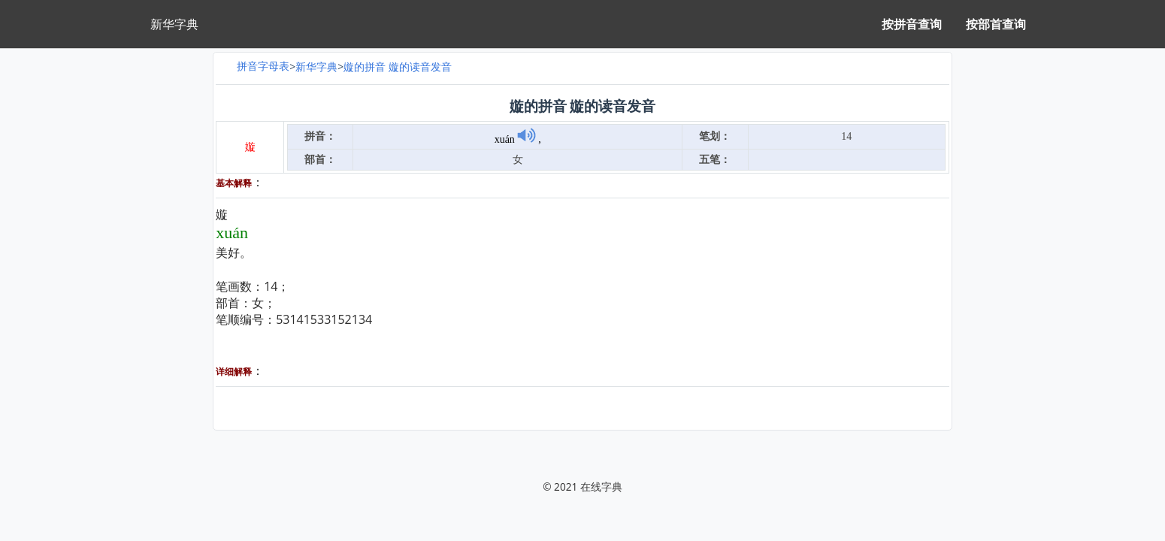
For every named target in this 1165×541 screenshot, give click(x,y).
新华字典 (316, 66)
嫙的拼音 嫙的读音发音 (397, 66)
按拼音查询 (912, 24)
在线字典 (601, 486)
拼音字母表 (263, 66)
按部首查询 (996, 24)
